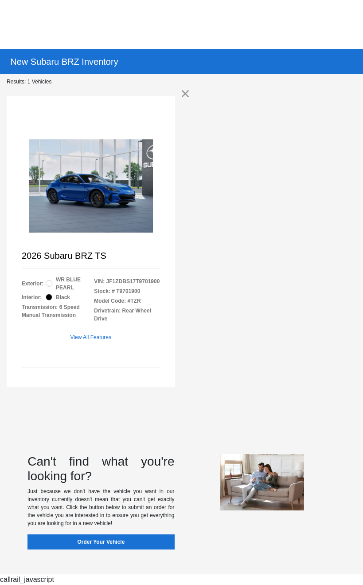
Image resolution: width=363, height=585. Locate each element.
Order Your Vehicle (101, 542)
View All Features (91, 337)
